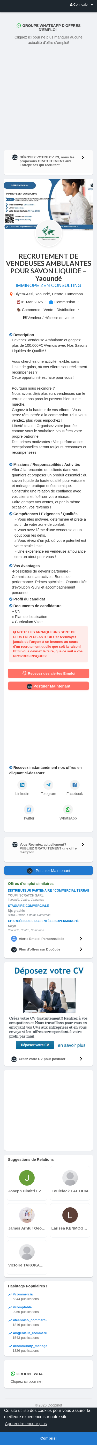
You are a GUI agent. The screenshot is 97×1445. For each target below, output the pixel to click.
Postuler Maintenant (49, 686)
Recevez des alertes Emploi (48, 673)
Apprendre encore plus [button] (26, 1423)
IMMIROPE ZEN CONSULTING (48, 285)
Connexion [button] (81, 4)
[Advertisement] (48, 96)
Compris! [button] (48, 1438)
